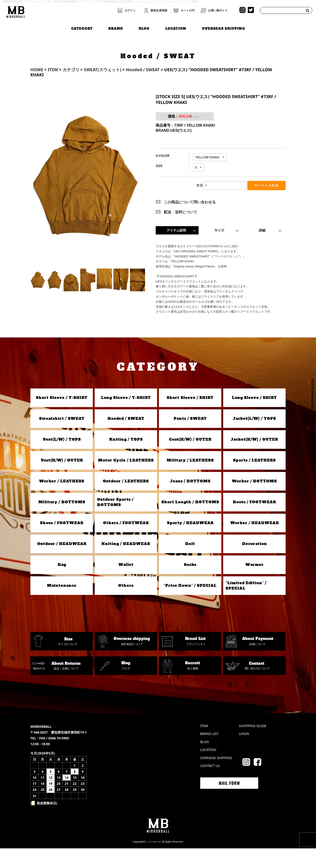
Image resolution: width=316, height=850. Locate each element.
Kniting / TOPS (126, 441)
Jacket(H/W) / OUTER (254, 441)
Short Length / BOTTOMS (190, 503)
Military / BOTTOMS (61, 503)
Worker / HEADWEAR (254, 524)
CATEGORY (82, 27)
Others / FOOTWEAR (126, 524)
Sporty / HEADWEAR (190, 524)
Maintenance (61, 587)
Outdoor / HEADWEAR (61, 545)
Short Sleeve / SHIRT (190, 399)
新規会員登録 (159, 10)
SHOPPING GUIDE (252, 727)
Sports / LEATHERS (254, 462)
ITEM (204, 727)
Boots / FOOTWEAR (254, 503)
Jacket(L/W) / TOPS (254, 420)
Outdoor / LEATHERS (126, 482)
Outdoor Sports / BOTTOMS (115, 504)
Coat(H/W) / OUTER (190, 441)
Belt (190, 545)
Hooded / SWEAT (125, 420)
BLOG (144, 27)
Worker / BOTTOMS (254, 482)
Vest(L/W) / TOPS (62, 441)
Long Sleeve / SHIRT (254, 399)
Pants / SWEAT (190, 420)
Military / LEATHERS (190, 462)
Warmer (254, 566)
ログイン (130, 10)
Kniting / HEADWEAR (125, 545)
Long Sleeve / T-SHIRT (126, 399)
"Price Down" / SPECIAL (190, 587)
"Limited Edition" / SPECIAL (246, 587)
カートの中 (188, 10)
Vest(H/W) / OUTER (62, 462)
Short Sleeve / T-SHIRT (61, 399)
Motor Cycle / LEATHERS (126, 462)
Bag (62, 566)
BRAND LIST (209, 735)
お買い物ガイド (218, 10)
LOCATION (175, 27)
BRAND (115, 27)
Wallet (125, 566)
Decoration (254, 545)
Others (125, 587)
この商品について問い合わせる (190, 203)
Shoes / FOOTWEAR (61, 524)
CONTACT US (210, 767)
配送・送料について (180, 213)
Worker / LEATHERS (61, 482)
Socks (190, 566)
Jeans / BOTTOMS (190, 482)
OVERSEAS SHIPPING (223, 27)
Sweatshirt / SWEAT (61, 420)
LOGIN (244, 735)
